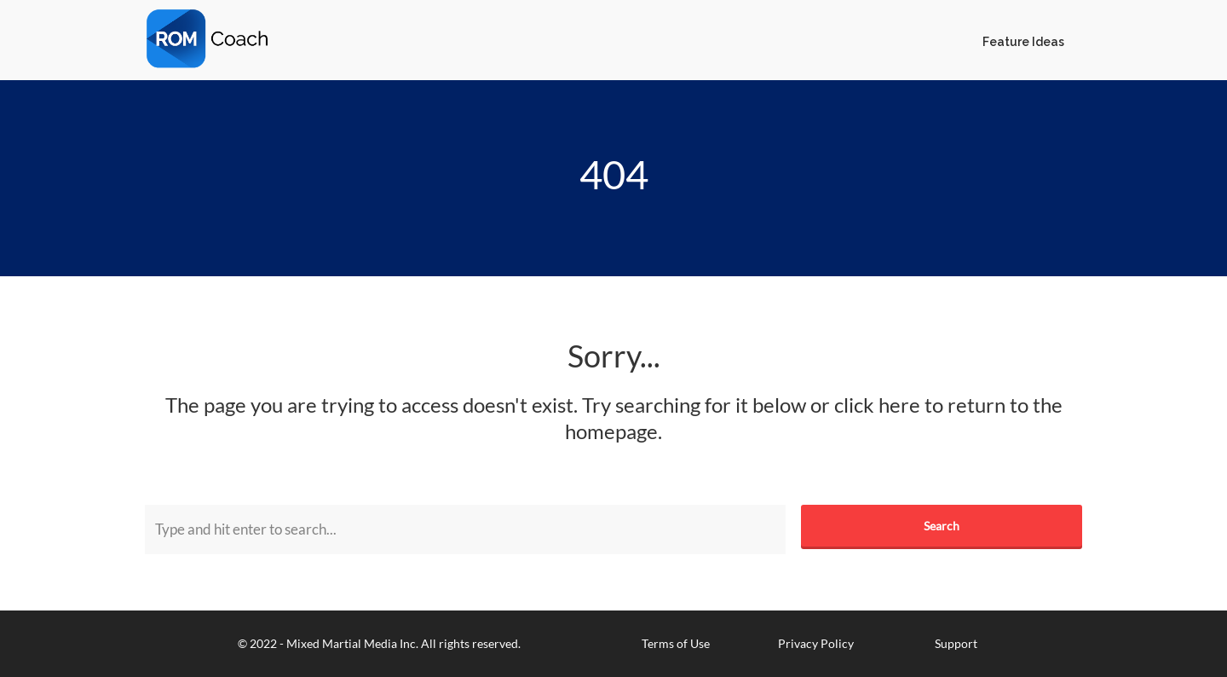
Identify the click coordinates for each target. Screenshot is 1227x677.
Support (956, 643)
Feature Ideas (1023, 42)
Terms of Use (676, 643)
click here (877, 404)
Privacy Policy (816, 643)
